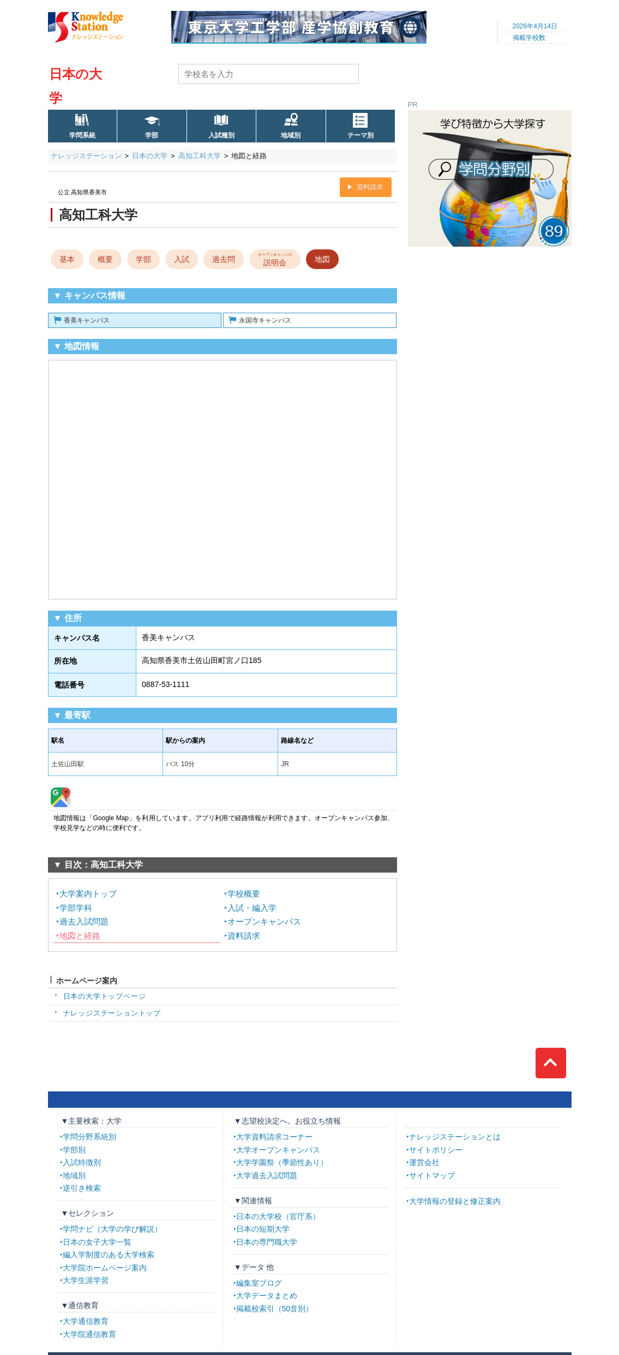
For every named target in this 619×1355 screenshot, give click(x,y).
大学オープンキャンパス (278, 1149)
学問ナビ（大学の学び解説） (112, 1229)
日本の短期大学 (263, 1229)
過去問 (223, 259)
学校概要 (243, 893)
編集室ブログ (259, 1283)
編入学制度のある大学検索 (108, 1254)
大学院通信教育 (89, 1334)
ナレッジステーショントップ (112, 1013)
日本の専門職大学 (266, 1242)
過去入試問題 (84, 921)
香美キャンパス (87, 320)
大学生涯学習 (86, 1280)
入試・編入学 (252, 907)
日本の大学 (149, 156)
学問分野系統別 (89, 1136)
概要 (105, 259)
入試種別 (221, 135)
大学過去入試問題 (266, 1175)
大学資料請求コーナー (274, 1136)
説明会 (274, 258)
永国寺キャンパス (265, 320)
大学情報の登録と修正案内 (455, 1201)
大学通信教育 (86, 1321)
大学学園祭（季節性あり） (282, 1162)
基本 (67, 259)
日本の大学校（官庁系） (278, 1216)
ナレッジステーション (86, 156)
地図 (322, 259)
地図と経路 (79, 935)
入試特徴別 (82, 1162)
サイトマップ (432, 1175)
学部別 (74, 1149)
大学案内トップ (88, 893)
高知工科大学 (199, 156)
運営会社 (424, 1162)
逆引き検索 (82, 1188)
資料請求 (370, 187)
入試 (181, 259)
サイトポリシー (435, 1149)
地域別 (291, 135)
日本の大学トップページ (104, 996)
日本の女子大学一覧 (97, 1242)
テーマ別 (360, 135)
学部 (151, 135)
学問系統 (82, 135)
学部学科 (75, 907)
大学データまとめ (266, 1295)
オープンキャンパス (264, 921)
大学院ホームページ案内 (105, 1267)
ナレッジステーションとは (455, 1136)
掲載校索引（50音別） (275, 1308)
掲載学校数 (529, 37)
